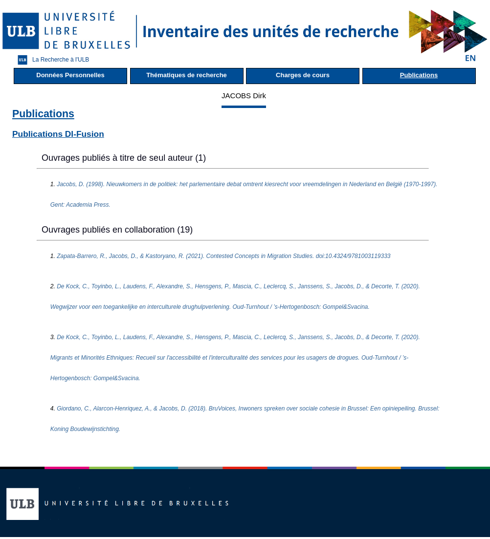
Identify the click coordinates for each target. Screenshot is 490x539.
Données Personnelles (70, 75)
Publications (419, 75)
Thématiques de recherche (186, 75)
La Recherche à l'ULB (51, 60)
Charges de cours (303, 75)
